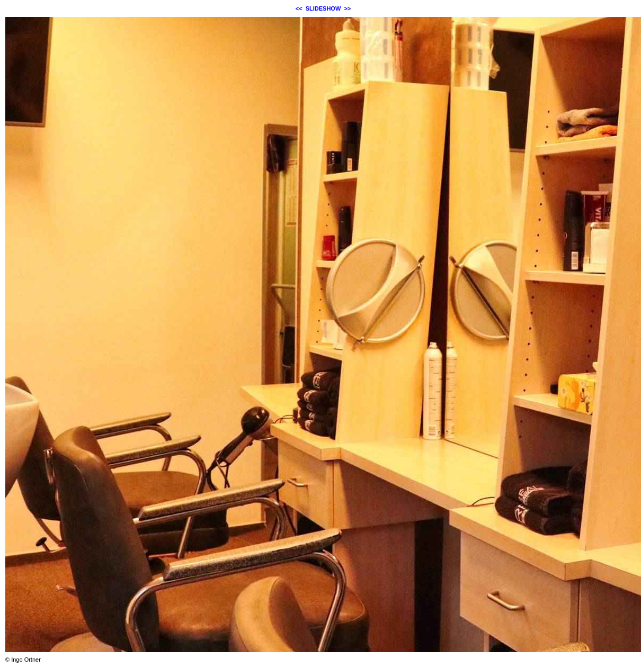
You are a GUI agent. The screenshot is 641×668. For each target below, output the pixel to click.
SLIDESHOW (323, 8)
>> (347, 8)
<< (299, 8)
